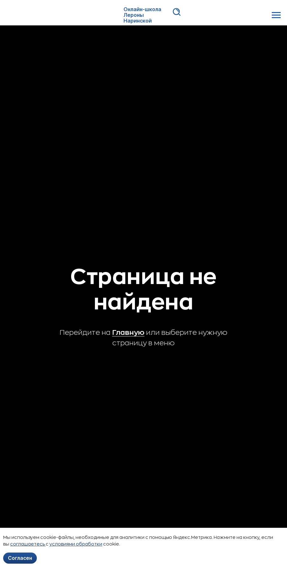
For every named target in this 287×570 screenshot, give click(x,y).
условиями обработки (76, 544)
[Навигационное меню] (276, 15)
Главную (128, 332)
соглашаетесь (28, 544)
